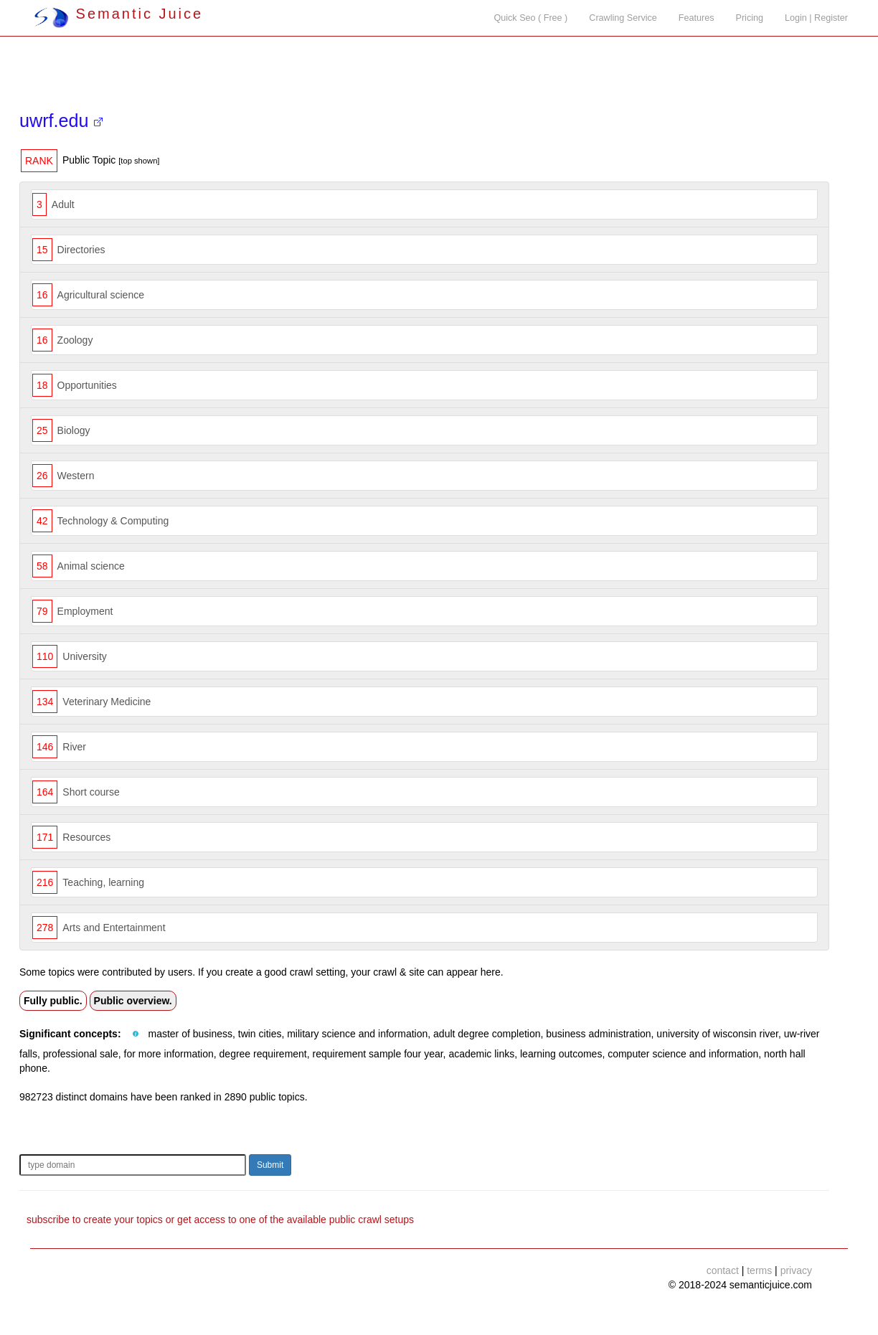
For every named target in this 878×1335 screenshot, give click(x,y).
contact (723, 1270)
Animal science (91, 566)
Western (76, 475)
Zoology (75, 340)
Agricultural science (100, 295)
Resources (86, 837)
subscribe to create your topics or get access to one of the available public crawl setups (220, 1219)
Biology (73, 430)
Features (696, 18)
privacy (796, 1270)
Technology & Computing (113, 521)
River (74, 747)
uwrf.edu (61, 120)
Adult (63, 204)
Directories (81, 249)
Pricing (750, 18)
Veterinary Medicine (106, 701)
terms (759, 1270)
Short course (90, 792)
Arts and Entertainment (113, 927)
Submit (270, 1165)
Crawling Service (622, 18)
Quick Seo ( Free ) (530, 18)
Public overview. (133, 1000)
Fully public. (53, 1000)
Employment (85, 611)
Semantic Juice (118, 14)
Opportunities (87, 385)
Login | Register (816, 18)
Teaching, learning (103, 882)
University (84, 656)
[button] (135, 1034)
